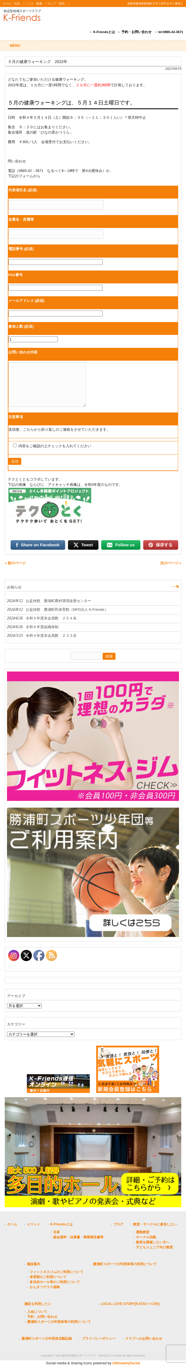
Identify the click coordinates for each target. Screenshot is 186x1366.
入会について (37, 1312)
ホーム (12, 1224)
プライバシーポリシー (99, 1339)
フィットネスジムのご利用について (56, 1272)
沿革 (56, 1232)
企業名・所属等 (21, 219)
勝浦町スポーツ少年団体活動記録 (47, 1339)
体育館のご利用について (48, 1277)
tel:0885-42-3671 (170, 32)
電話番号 (21, 249)
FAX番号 (15, 275)
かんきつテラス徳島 (45, 1287)
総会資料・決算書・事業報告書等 (78, 1237)
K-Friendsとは (104, 32)
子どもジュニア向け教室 (154, 1247)
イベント (33, 1224)
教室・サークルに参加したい (155, 1224)
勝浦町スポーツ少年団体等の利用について (125, 1264)
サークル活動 (146, 1237)
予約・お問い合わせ (136, 32)
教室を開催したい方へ (152, 1242)
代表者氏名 (22, 190)
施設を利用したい (37, 1304)
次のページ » (171, 563)
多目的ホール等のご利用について (55, 1282)
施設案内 (33, 1264)
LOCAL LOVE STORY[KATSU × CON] (130, 1304)
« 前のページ (15, 563)
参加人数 (21, 326)
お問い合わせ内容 (22, 352)
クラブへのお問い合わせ (143, 1339)
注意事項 (15, 417)
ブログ (118, 1224)
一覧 (176, 586)
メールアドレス (26, 301)
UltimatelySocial (126, 1363)
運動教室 (142, 1232)
